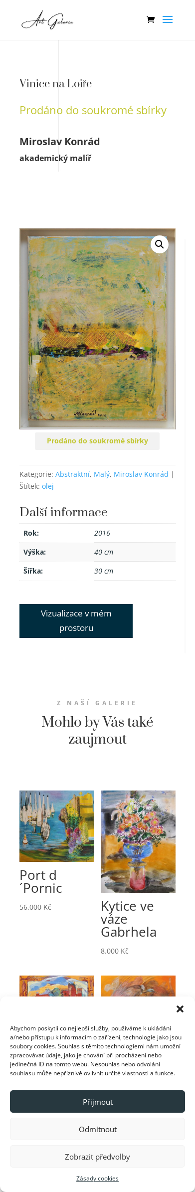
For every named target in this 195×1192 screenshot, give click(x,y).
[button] (180, 1009)
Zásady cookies (97, 1178)
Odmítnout (98, 1129)
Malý (102, 474)
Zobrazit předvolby (97, 1157)
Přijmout (98, 1102)
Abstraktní (72, 474)
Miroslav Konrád (141, 474)
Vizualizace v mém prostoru (76, 620)
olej (48, 486)
